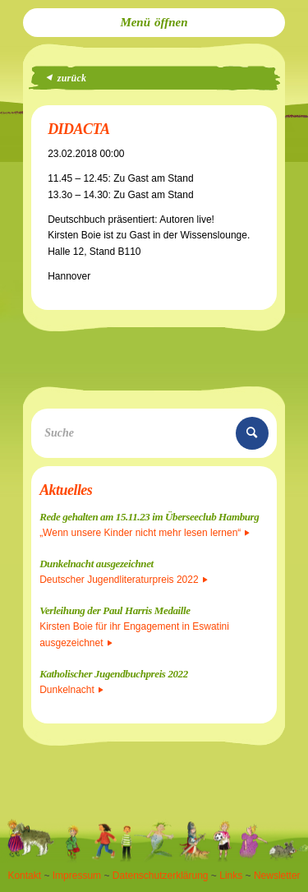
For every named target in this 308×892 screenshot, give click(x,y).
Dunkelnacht (71, 690)
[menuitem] (154, 22)
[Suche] (154, 433)
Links (230, 875)
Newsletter (277, 875)
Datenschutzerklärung (161, 875)
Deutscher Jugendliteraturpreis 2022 (123, 579)
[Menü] (154, 22)
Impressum (77, 875)
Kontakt (24, 875)
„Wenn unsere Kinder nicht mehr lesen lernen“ (144, 532)
